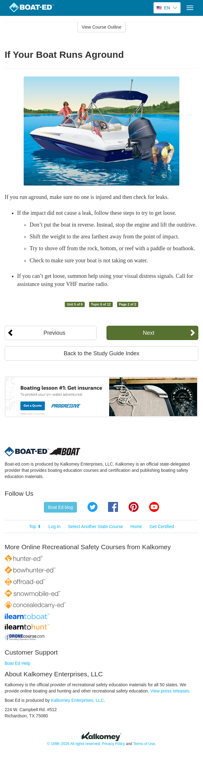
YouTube (154, 507)
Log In (55, 526)
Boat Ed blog (60, 507)
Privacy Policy (113, 744)
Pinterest (134, 507)
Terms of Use (144, 744)
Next (148, 333)
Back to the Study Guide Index (101, 353)
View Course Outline (101, 27)
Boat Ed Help (18, 663)
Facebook (113, 507)
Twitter (92, 507)
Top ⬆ (35, 526)
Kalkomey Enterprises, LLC (77, 700)
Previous (54, 333)
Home (136, 526)
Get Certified (161, 526)
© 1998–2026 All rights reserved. (74, 744)
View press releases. (170, 690)
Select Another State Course (95, 526)
